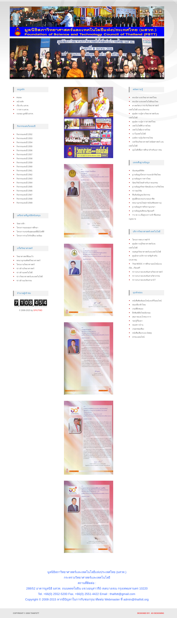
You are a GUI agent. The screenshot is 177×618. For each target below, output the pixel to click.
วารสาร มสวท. (23, 110)
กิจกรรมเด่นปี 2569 (24, 203)
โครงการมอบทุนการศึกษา (27, 227)
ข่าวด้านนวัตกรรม (24, 280)
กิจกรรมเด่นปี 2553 (24, 138)
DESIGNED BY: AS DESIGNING (149, 613)
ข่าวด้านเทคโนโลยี (24, 272)
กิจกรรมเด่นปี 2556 (24, 150)
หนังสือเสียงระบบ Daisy (142, 333)
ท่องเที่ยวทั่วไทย (139, 305)
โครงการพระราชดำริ (141, 240)
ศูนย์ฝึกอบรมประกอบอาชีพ (143, 199)
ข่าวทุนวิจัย (137, 191)
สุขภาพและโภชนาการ (141, 317)
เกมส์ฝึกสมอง (137, 309)
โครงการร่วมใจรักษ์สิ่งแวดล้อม (29, 236)
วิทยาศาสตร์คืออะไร (25, 256)
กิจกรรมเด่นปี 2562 (24, 175)
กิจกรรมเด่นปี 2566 (24, 191)
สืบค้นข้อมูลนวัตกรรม (141, 195)
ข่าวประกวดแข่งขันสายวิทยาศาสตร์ (147, 272)
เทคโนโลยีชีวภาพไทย (141, 126)
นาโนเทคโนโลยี (139, 134)
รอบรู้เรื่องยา (137, 321)
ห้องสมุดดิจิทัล (138, 171)
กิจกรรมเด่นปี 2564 (24, 183)
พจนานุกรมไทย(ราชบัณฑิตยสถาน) (147, 203)
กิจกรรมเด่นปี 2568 (24, 199)
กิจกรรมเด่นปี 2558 (24, 158)
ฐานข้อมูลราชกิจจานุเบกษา (143, 207)
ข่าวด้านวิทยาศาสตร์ (25, 268)
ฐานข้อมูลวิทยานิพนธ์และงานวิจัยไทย (148, 187)
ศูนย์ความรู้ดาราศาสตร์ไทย (143, 122)
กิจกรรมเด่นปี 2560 (24, 166)
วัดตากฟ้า (21, 223)
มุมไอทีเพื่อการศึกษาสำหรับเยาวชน (147, 150)
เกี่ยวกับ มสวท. (23, 105)
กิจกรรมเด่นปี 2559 (24, 162)
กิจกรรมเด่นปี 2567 (24, 195)
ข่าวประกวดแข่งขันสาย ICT (144, 280)
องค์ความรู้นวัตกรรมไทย (142, 138)
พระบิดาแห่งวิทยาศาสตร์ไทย (144, 97)
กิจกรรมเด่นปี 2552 (24, 134)
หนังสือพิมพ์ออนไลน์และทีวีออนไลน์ (147, 301)
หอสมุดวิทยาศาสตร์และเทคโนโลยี (146, 252)
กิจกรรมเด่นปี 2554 (24, 142)
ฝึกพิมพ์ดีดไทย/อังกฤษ (141, 313)
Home (19, 97)
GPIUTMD (37, 310)
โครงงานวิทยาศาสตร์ (26, 264)
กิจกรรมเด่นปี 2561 (24, 171)
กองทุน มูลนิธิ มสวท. (25, 114)
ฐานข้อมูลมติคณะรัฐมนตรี (143, 211)
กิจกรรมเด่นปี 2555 (24, 146)
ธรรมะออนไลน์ (138, 337)
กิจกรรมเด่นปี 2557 (24, 154)
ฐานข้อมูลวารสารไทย (141, 179)
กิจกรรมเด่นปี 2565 (24, 187)
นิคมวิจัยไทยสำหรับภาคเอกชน (145, 183)
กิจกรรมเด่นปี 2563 (24, 179)
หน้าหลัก (20, 101)
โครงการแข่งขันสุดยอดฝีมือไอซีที (30, 232)
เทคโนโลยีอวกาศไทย (141, 130)
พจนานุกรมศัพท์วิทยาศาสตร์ (28, 260)
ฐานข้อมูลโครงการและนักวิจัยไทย (146, 175)
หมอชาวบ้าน (137, 325)
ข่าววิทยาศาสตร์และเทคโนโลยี (30, 276)
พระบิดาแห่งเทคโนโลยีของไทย (145, 101)
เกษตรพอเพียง (138, 329)
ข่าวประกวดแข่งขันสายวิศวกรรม (146, 276)
